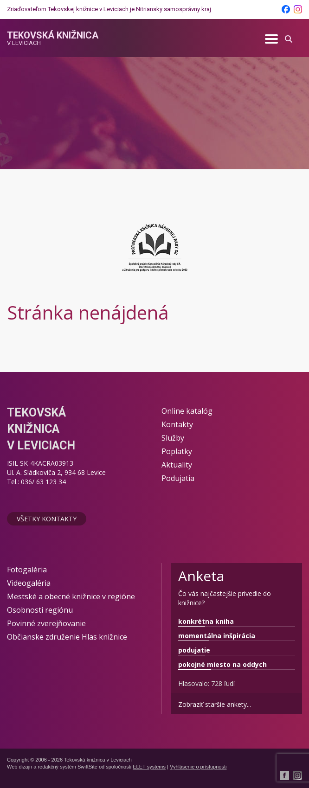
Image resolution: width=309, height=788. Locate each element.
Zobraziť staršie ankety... (214, 704)
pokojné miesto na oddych (222, 664)
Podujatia (177, 478)
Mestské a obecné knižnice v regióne (71, 596)
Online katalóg (186, 411)
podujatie (194, 650)
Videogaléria (29, 583)
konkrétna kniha (206, 621)
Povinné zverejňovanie (46, 623)
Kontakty (177, 424)
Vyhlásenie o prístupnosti (198, 766)
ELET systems (149, 766)
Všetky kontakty (47, 518)
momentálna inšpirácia (216, 635)
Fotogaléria (27, 569)
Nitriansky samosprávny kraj (173, 9)
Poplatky (176, 451)
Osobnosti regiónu (40, 610)
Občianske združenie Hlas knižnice (67, 637)
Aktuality (176, 465)
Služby (172, 438)
